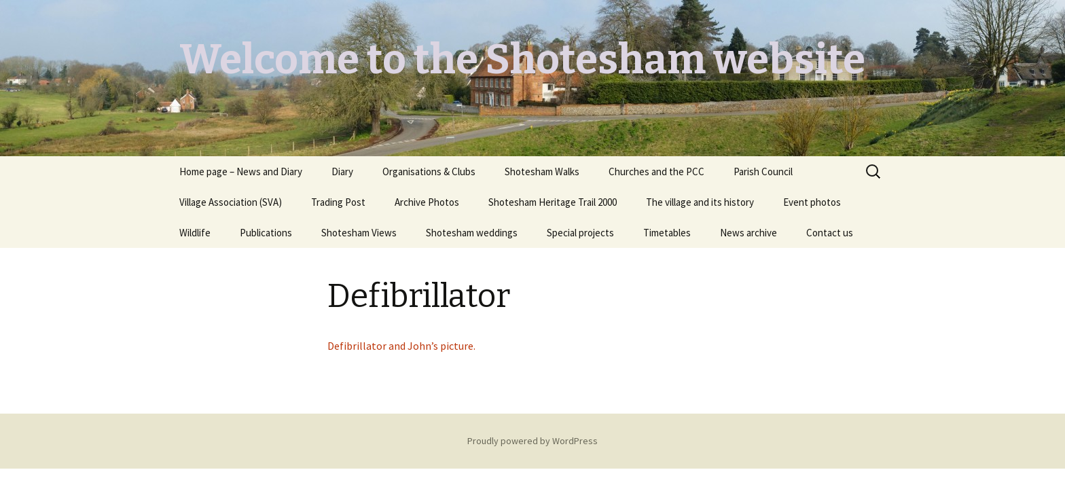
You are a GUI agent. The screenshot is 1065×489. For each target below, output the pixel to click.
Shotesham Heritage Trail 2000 (552, 202)
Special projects (580, 232)
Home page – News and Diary (240, 171)
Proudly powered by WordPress (532, 441)
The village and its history (700, 202)
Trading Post (338, 202)
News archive (748, 232)
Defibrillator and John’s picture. (401, 345)
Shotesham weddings (472, 232)
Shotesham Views (359, 232)
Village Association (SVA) (230, 202)
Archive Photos (427, 202)
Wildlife (195, 232)
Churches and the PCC (656, 171)
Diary (342, 171)
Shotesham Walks (542, 171)
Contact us (829, 232)
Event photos (812, 202)
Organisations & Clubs (428, 171)
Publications (266, 232)
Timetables (667, 232)
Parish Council (763, 171)
